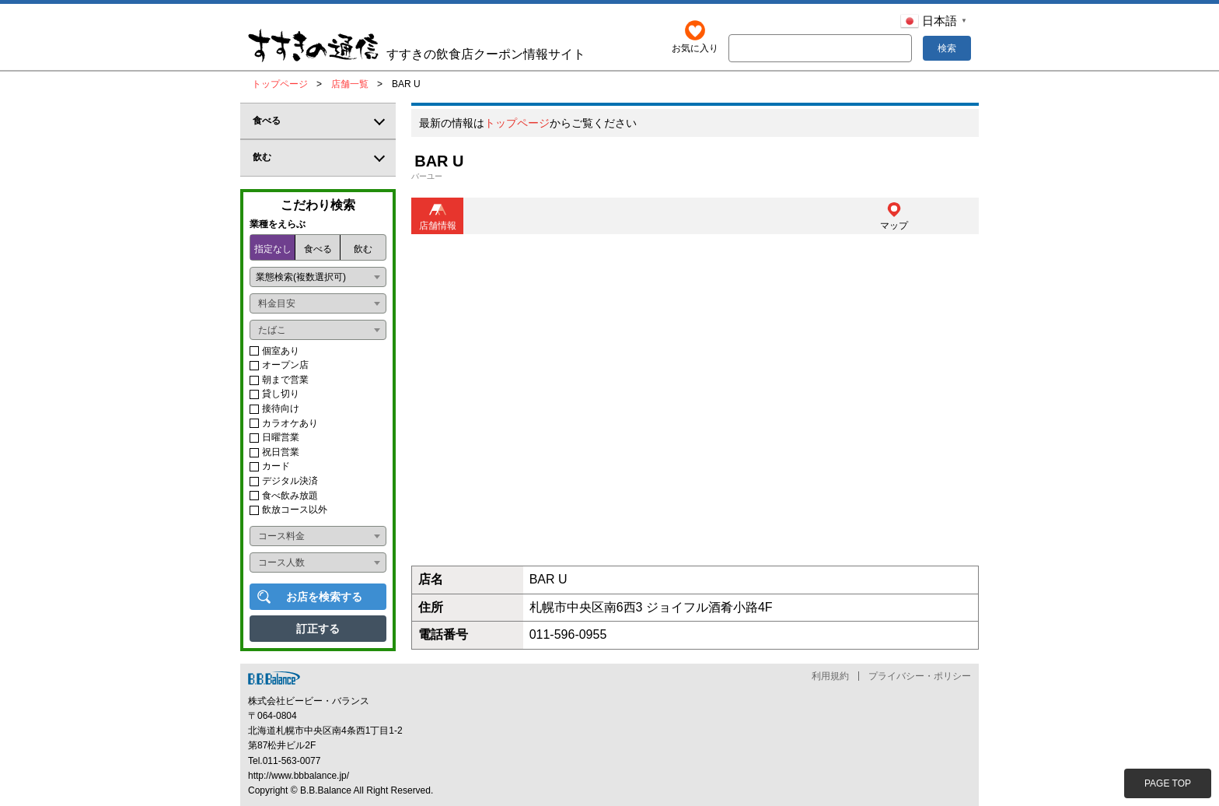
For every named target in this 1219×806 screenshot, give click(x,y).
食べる (318, 249)
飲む (363, 249)
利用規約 (830, 676)
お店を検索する (324, 596)
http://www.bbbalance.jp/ (298, 775)
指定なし (273, 249)
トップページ (517, 123)
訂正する (318, 628)
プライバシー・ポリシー (919, 676)
